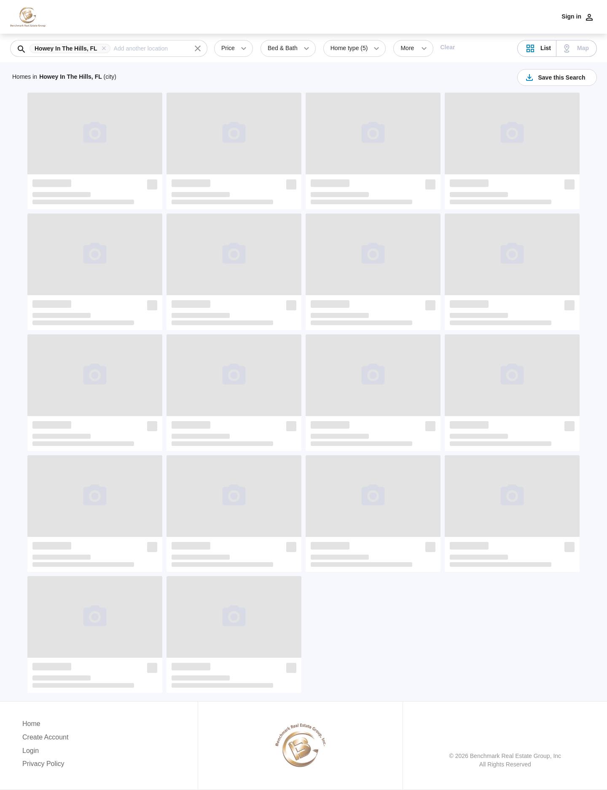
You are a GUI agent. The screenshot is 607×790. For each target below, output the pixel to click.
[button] (72, 48)
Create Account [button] (45, 737)
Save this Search (554, 77)
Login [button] (30, 750)
